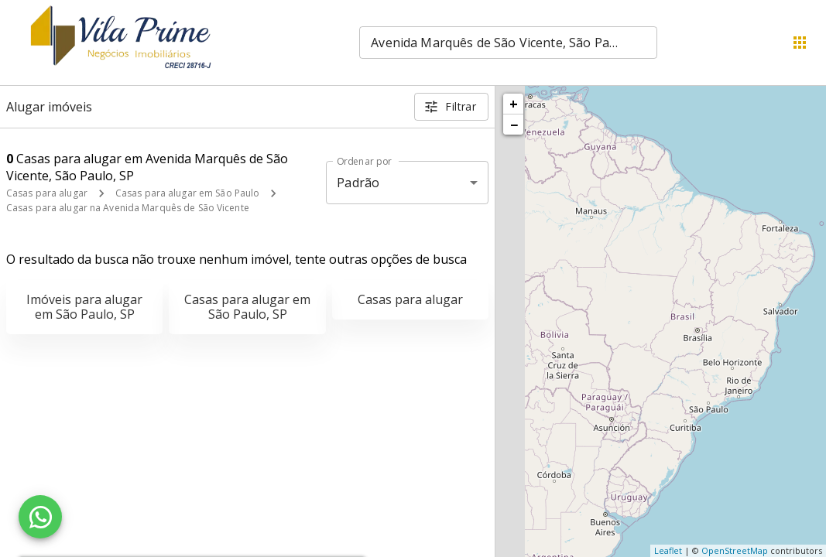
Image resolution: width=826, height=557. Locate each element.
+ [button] (513, 103)
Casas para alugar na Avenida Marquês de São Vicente (127, 207)
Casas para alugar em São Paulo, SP (247, 307)
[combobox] (508, 42)
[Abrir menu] (799, 42)
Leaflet (668, 550)
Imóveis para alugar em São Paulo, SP (84, 307)
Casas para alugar (46, 193)
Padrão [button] (358, 182)
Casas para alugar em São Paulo (187, 193)
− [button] (514, 124)
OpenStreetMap (734, 550)
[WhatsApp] (40, 516)
